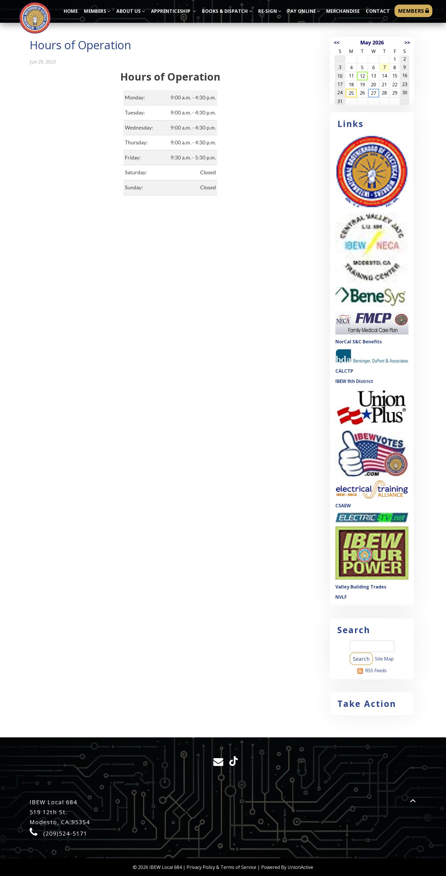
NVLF (341, 597)
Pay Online (303, 11)
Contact (378, 11)
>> (407, 42)
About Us (130, 11)
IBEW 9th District (354, 381)
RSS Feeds (376, 670)
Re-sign (269, 11)
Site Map (384, 659)
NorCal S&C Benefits (358, 341)
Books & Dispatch (227, 11)
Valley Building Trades (360, 587)
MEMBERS (413, 10)
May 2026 (372, 42)
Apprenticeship (173, 11)
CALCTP (344, 371)
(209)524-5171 (65, 833)
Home (71, 11)
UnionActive (300, 867)
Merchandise (343, 11)
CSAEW (343, 505)
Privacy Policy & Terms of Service (221, 867)
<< (336, 42)
